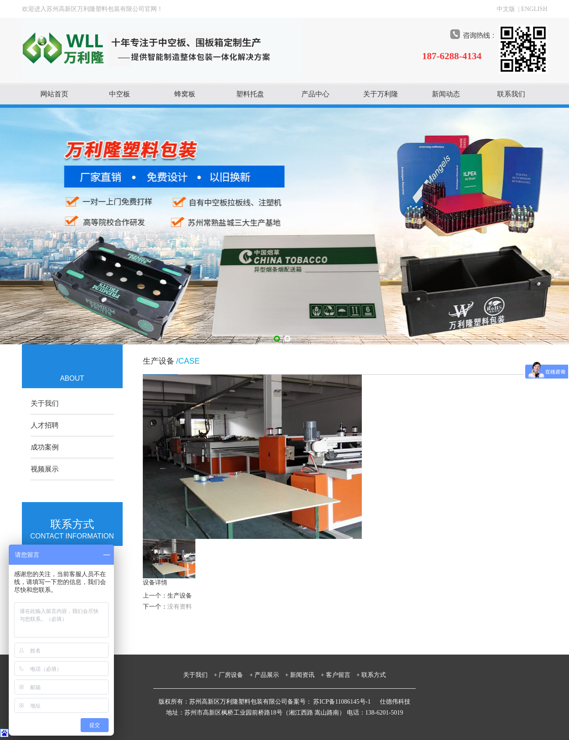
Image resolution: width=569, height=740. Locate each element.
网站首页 (54, 94)
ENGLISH (534, 9)
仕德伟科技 (395, 701)
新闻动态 (446, 94)
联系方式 (373, 675)
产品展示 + (271, 675)
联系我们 (511, 94)
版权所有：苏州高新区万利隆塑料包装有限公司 (223, 701)
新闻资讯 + (307, 675)
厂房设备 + (236, 675)
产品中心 (315, 94)
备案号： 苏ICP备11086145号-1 (329, 701)
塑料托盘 (250, 94)
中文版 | (509, 9)
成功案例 (45, 447)
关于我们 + (200, 675)
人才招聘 (45, 425)
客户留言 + (343, 675)
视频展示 (45, 469)
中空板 (119, 94)
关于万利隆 (380, 94)
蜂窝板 (184, 94)
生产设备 (179, 595)
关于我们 (45, 403)
